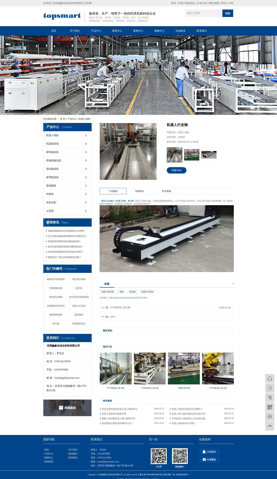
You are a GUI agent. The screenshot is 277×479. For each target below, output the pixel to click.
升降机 (50, 194)
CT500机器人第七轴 (120, 307)
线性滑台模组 (56, 297)
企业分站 (202, 3)
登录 (173, 3)
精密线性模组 (56, 314)
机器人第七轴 (107, 292)
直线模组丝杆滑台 (56, 306)
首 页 (62, 119)
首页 (53, 30)
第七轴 (56, 323)
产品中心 (96, 30)
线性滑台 (159, 474)
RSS (223, 3)
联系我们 (202, 30)
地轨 (121, 292)
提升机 (79, 288)
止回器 (50, 210)
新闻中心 (117, 30)
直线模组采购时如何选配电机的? (64, 241)
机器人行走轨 (79, 306)
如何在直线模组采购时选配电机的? (65, 246)
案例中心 (138, 30)
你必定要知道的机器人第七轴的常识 (119, 409)
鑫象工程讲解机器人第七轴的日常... (119, 418)
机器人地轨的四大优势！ (184, 423)
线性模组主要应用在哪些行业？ (117, 423)
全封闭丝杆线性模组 (79, 297)
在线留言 (181, 30)
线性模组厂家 (169, 474)
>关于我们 (73, 450)
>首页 (46, 450)
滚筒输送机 (52, 152)
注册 (180, 3)
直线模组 (51, 185)
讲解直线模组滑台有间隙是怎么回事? (66, 231)
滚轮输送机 (52, 168)
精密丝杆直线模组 (56, 279)
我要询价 (177, 170)
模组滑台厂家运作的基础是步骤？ (64, 257)
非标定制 (51, 202)
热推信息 (190, 3)
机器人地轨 (84, 119)
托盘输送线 (52, 143)
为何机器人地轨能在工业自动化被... (189, 418)
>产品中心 (48, 454)
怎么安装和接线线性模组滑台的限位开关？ (68, 236)
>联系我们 (73, 457)
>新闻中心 (48, 457)
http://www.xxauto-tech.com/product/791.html (128, 298)
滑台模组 (151, 474)
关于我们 (75, 30)
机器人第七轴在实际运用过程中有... (189, 413)
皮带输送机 (52, 177)
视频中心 (159, 30)
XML (231, 3)
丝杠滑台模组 (79, 279)
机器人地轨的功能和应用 (114, 413)
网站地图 (214, 3)
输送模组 (78, 314)
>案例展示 (73, 454)
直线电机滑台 (79, 323)
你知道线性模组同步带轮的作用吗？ (65, 252)
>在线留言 (48, 461)
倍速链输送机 (53, 160)
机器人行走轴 (147, 292)
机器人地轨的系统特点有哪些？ (187, 409)
